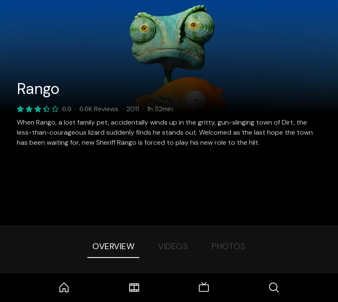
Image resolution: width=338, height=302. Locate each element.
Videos (173, 246)
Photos (229, 246)
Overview (113, 246)
